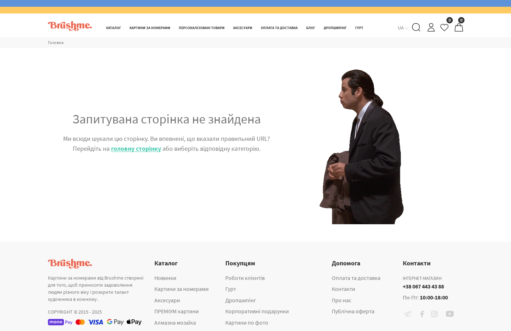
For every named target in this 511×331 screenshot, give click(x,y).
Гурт (230, 288)
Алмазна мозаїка (175, 322)
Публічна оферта (353, 311)
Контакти (343, 288)
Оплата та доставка (356, 277)
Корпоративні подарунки (257, 311)
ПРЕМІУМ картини (176, 311)
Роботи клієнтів (245, 277)
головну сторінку (136, 148)
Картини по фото (246, 322)
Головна (56, 42)
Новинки (165, 277)
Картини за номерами (181, 288)
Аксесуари (167, 300)
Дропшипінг (240, 300)
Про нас (341, 300)
